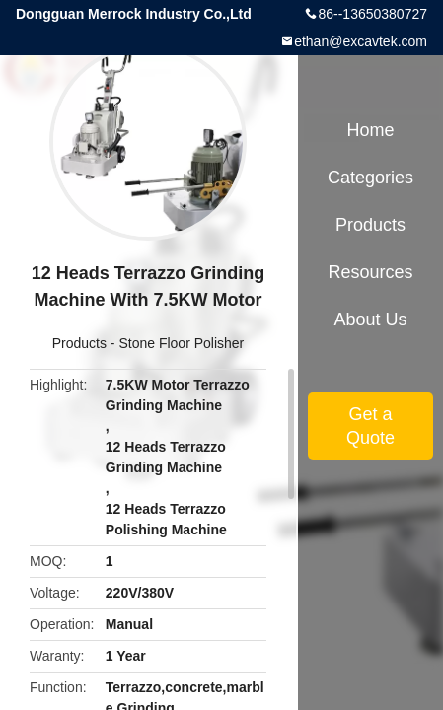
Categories (370, 177)
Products (79, 343)
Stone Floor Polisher (181, 343)
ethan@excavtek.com (360, 41)
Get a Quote (370, 426)
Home (370, 130)
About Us (369, 319)
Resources (370, 272)
